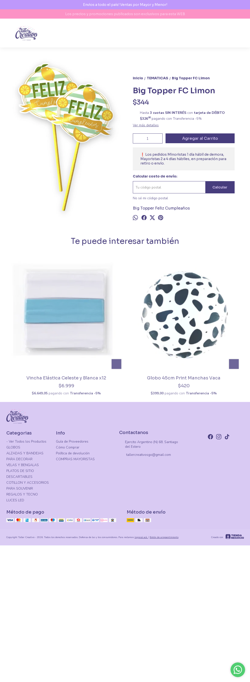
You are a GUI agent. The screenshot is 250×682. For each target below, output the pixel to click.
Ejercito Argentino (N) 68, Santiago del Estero (148, 568)
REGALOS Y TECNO (22, 618)
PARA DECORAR (19, 583)
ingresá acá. (141, 661)
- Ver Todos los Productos (26, 566)
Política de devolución (73, 577)
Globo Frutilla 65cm (154, 492)
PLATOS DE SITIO (20, 595)
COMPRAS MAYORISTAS (75, 583)
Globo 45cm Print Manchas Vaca (95, 495)
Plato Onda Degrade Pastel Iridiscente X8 (213, 495)
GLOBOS (13, 571)
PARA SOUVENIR (19, 613)
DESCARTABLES (19, 601)
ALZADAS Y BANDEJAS (24, 577)
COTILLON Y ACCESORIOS (27, 607)
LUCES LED (15, 624)
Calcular (219, 192)
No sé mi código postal (150, 203)
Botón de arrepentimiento (164, 661)
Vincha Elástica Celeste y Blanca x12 (37, 495)
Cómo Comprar (67, 571)
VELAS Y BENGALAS (22, 589)
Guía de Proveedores (72, 566)
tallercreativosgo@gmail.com (145, 579)
